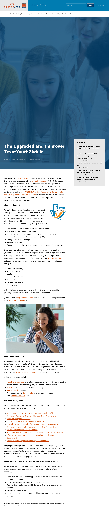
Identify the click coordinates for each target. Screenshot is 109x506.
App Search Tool (54, 258)
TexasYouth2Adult (23, 178)
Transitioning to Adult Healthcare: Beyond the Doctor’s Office (32, 427)
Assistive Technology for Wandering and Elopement (28, 441)
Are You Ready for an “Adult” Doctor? (22, 430)
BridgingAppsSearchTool (23, 503)
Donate (64, 14)
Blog (58, 14)
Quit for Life (28, 393)
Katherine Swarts (36, 159)
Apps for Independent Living (19, 419)
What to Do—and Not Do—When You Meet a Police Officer (31, 413)
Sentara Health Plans (17, 300)
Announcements (11, 159)
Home (6, 14)
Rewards (10, 388)
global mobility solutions (26, 372)
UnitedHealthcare (39, 181)
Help (103, 5)
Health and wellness (15, 382)
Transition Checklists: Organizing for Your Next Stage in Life (31, 416)
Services (41, 14)
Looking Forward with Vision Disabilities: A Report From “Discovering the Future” (87, 156)
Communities (50, 14)
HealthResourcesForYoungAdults (42, 503)
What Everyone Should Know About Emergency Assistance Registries (35, 432)
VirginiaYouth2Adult (25, 298)
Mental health (12, 390)
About (12, 14)
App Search (32, 14)
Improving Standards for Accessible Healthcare (26, 421)
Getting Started (21, 14)
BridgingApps (10, 503)
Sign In (98, 5)
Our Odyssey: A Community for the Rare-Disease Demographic (32, 424)
